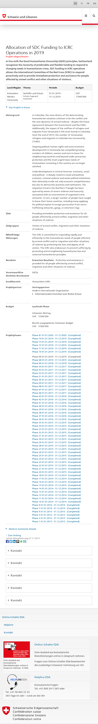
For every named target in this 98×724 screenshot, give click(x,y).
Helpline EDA (42, 669)
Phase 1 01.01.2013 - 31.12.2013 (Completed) (55, 513)
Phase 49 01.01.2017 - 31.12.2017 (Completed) (56, 375)
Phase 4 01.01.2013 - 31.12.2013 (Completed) (55, 503)
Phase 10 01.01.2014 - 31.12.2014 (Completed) (56, 494)
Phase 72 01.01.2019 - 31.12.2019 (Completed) (56, 337)
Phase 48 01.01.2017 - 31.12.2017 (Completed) (56, 378)
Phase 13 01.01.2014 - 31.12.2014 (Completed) (56, 484)
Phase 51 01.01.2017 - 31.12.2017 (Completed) (56, 368)
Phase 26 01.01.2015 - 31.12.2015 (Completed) (56, 444)
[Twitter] (11, 533)
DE (75, 3)
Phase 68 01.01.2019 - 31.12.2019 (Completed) (56, 352)
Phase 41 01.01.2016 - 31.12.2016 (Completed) (56, 395)
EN (94, 3)
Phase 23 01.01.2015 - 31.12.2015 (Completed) (56, 454)
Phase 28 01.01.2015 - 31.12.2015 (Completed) (56, 438)
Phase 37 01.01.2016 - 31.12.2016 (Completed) (56, 408)
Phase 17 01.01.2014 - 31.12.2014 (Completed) (56, 470)
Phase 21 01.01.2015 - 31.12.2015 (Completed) (56, 461)
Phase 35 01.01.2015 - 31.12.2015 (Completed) (56, 414)
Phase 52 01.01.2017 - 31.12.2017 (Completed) (56, 365)
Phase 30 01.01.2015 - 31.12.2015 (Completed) (56, 431)
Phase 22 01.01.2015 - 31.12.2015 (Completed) (56, 457)
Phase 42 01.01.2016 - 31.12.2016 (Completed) (56, 391)
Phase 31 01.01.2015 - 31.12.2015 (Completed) (56, 428)
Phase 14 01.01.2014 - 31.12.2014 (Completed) (56, 480)
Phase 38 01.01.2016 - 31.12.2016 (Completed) (56, 405)
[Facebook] (7, 533)
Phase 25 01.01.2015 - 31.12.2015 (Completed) (56, 447)
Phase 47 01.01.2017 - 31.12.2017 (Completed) (56, 381)
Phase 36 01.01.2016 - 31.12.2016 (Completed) (56, 411)
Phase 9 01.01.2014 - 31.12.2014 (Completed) (55, 497)
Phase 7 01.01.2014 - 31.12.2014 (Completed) (55, 500)
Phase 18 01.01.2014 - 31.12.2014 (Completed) (56, 467)
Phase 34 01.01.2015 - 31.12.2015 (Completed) (56, 418)
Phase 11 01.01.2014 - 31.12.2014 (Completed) (56, 490)
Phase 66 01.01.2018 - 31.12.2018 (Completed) (56, 355)
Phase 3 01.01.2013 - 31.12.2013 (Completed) (55, 507)
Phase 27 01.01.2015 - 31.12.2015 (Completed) (56, 441)
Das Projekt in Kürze (19, 99)
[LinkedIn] (14, 533)
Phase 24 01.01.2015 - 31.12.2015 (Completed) (56, 451)
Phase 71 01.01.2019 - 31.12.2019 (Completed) (56, 340)
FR (88, 3)
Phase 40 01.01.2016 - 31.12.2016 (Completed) (56, 398)
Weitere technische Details (22, 521)
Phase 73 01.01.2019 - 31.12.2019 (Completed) (56, 334)
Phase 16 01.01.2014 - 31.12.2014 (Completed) (56, 474)
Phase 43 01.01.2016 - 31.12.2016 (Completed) (56, 388)
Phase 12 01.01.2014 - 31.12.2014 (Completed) (56, 487)
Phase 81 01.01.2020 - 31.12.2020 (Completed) (56, 327)
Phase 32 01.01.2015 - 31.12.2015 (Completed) (56, 424)
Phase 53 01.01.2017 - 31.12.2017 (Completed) (56, 362)
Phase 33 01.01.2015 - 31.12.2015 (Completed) (56, 421)
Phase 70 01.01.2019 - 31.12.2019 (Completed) (56, 344)
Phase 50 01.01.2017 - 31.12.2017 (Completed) (56, 372)
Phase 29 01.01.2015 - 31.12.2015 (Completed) (56, 434)
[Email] (24, 533)
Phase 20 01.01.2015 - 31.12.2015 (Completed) (56, 464)
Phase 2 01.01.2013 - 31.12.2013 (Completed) (55, 510)
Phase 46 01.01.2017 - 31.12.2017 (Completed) (56, 385)
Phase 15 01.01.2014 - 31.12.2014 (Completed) (56, 477)
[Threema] (18, 533)
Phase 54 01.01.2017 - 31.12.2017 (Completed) (56, 358)
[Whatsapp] (21, 533)
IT (82, 3)
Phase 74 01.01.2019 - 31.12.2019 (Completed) (56, 330)
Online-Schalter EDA (13, 609)
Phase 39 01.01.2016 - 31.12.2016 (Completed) (56, 401)
